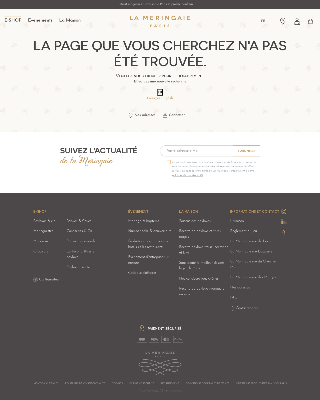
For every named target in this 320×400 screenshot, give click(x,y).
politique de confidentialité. (187, 175)
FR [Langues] (263, 21)
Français (153, 98)
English (167, 98)
